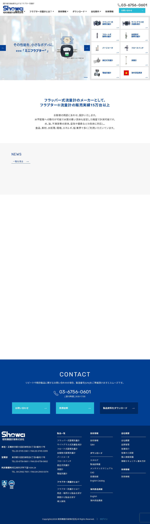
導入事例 (61, 501)
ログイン (104, 519)
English (93, 496)
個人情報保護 (127, 457)
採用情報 (125, 469)
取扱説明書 (95, 464)
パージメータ (63, 457)
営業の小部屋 (127, 453)
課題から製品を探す (66, 497)
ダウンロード (96, 453)
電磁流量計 (62, 473)
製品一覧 (61, 433)
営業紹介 (125, 449)
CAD (92, 472)
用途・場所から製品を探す (69, 493)
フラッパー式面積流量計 (68, 440)
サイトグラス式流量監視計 (69, 444)
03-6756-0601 (75, 392)
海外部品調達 (96, 489)
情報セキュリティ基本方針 (133, 461)
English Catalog (97, 480)
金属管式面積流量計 (66, 453)
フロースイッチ (64, 461)
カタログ (94, 460)
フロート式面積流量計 (67, 449)
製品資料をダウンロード (115, 408)
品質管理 (125, 444)
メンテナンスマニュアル (101, 468)
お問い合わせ (21, 408)
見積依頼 (63, 408)
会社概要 (125, 433)
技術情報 (94, 433)
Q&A (92, 444)
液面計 (60, 469)
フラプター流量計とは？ (68, 482)
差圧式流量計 (63, 465)
